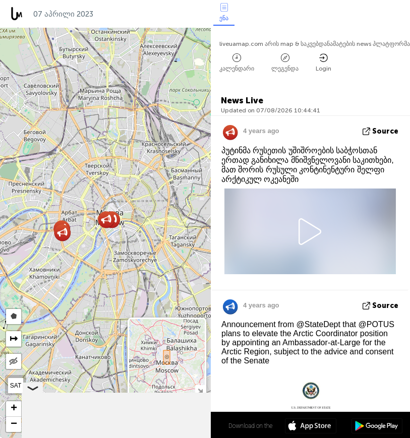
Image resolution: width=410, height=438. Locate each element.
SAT (15, 385)
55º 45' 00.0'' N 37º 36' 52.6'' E (171, 425)
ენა (223, 12)
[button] (62, 232)
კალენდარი (236, 62)
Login (323, 62)
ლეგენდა (285, 62)
